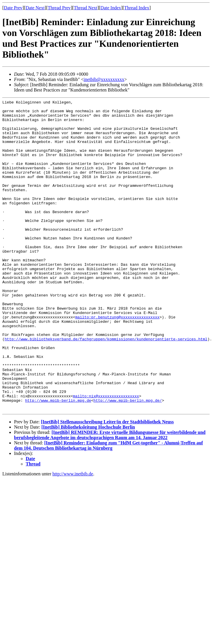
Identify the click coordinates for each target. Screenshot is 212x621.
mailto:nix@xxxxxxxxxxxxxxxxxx (106, 455)
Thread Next (85, 7)
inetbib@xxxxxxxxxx (104, 79)
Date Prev (13, 7)
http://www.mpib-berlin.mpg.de (58, 460)
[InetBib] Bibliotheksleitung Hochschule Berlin (88, 489)
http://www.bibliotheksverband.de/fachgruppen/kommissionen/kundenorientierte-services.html (106, 387)
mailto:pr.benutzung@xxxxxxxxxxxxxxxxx (117, 360)
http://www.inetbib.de (73, 536)
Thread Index (136, 7)
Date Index (110, 7)
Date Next (35, 7)
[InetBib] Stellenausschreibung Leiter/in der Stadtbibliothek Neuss (107, 484)
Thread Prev (59, 7)
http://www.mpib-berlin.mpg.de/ (127, 460)
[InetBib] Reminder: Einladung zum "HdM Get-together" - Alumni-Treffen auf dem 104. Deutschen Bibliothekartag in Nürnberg (108, 508)
